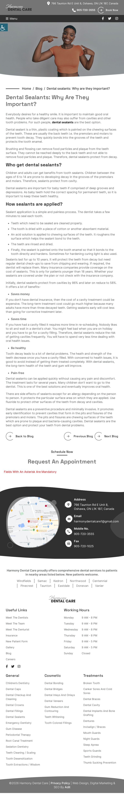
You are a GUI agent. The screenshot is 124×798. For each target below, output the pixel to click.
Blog (8, 653)
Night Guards (91, 738)
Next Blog (108, 436)
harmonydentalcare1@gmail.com (96, 521)
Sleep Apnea (91, 744)
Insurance (11, 635)
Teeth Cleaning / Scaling (21, 752)
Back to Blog (21, 436)
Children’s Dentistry (18, 683)
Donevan (82, 585)
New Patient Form (17, 641)
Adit (67, 787)
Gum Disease (14, 728)
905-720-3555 (83, 10)
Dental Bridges (53, 689)
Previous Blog (80, 436)
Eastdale (64, 585)
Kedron (58, 581)
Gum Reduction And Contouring (57, 709)
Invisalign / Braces (94, 726)
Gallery (10, 647)
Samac (42, 581)
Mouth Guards (92, 732)
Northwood (78, 581)
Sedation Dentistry (17, 746)
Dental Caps (13, 689)
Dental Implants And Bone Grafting (99, 713)
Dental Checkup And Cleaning (18, 697)
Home (26, 88)
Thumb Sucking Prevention (99, 762)
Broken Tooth (91, 683)
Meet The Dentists (17, 617)
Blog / (41, 88)
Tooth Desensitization (19, 758)
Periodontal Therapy (18, 734)
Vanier (99, 585)
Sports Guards (92, 750)
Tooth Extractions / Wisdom (23, 764)
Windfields (24, 581)
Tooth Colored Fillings (58, 722)
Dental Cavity (91, 705)
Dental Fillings (14, 711)
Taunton (45, 585)
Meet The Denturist (17, 629)
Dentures (88, 720)
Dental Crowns (15, 705)
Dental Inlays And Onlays (60, 695)
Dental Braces (91, 699)
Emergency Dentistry (18, 722)
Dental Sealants (15, 716)
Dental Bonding (54, 683)
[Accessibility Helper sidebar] (4, 27)
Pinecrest (27, 585)
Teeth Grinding (92, 756)
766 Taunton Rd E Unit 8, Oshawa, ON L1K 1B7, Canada (82, 3)
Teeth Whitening (54, 716)
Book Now (109, 10)
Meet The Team (15, 623)
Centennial (100, 581)
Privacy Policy (60, 783)
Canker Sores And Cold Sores (97, 691)
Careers (10, 659)
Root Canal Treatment (19, 740)
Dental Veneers (54, 701)
